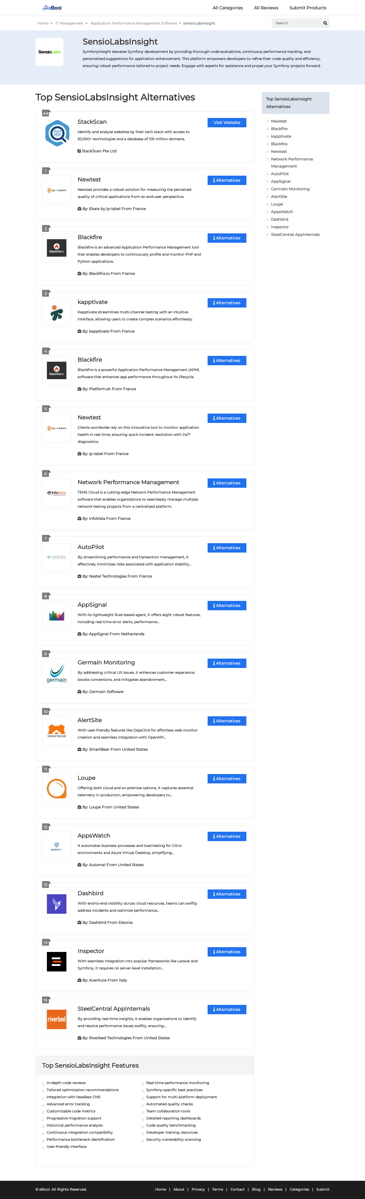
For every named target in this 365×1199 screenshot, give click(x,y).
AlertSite (90, 717)
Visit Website (227, 122)
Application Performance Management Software (133, 23)
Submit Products (307, 7)
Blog (256, 1185)
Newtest (89, 179)
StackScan (92, 121)
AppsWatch (94, 832)
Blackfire (90, 236)
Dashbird (90, 889)
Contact (237, 1185)
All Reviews (266, 7)
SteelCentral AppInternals (114, 1004)
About (178, 1185)
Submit (323, 1185)
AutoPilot (91, 545)
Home (43, 23)
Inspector (91, 947)
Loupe (86, 774)
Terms (217, 1185)
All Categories (228, 7)
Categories (299, 1185)
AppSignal (92, 602)
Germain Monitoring (106, 660)
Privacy (198, 1185)
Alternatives (226, 180)
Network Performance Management (128, 480)
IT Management (69, 23)
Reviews (275, 1185)
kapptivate (92, 301)
